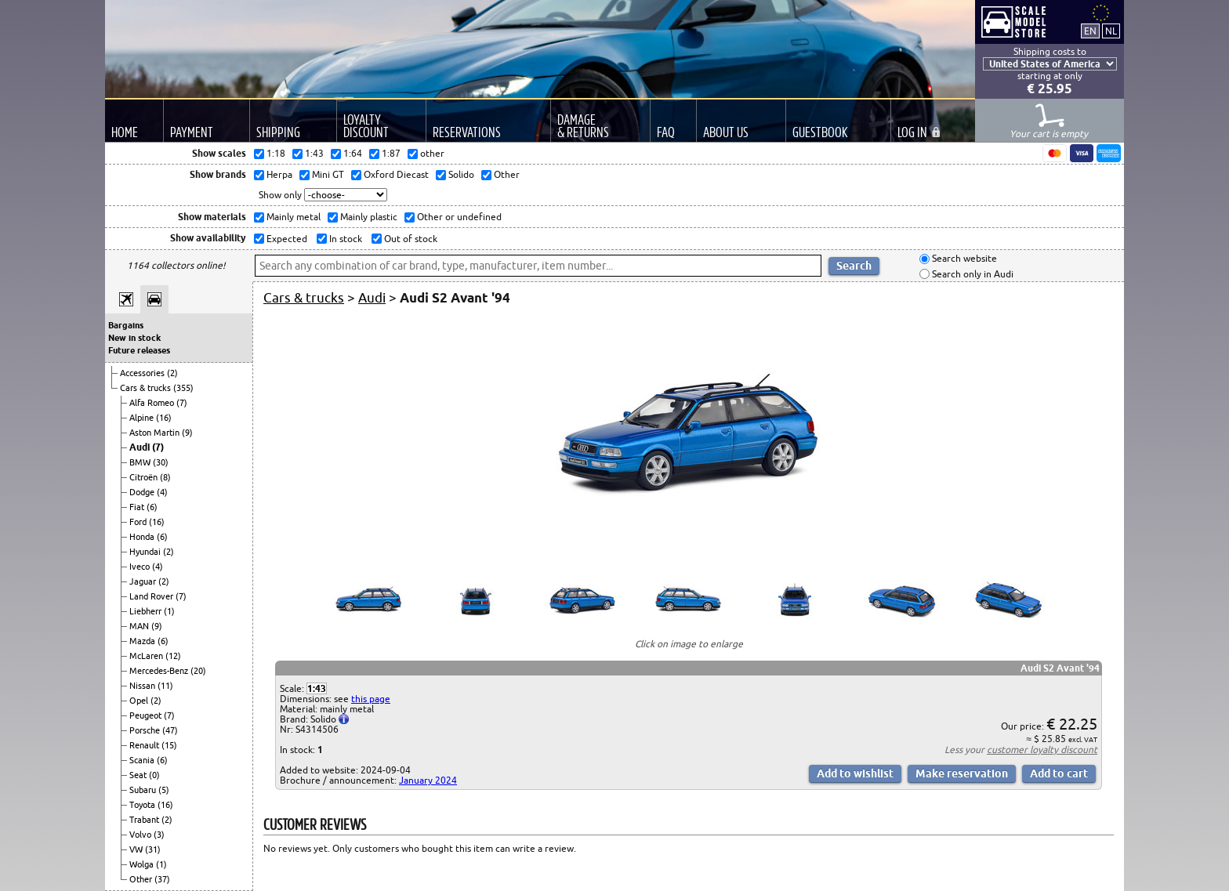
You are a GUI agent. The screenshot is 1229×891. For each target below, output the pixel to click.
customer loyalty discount (1042, 749)
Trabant (145, 819)
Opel (139, 700)
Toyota (143, 805)
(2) (172, 373)
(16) (164, 417)
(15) (169, 745)
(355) (183, 388)
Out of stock (409, 239)
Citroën (144, 477)
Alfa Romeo (152, 402)
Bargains (125, 325)
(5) (163, 790)
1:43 (316, 688)
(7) (181, 402)
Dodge (143, 492)
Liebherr (146, 611)
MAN (140, 626)
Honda (143, 536)
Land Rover (152, 596)
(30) (161, 462)
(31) (153, 849)
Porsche (145, 730)
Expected (285, 239)
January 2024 (428, 780)
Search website (963, 259)
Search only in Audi (971, 274)
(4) (162, 492)
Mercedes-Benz (159, 670)
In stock (344, 239)
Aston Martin (155, 432)
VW (137, 849)
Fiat (138, 507)
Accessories (143, 373)
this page (370, 699)
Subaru (143, 790)
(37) (162, 879)
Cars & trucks (146, 388)
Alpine (142, 417)
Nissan (143, 685)
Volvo (141, 834)
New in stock (134, 337)
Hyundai (146, 551)
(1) (169, 611)
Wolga (142, 864)
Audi (140, 447)
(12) (173, 656)
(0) (154, 775)
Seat (139, 775)
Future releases (139, 350)
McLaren (147, 656)
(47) (170, 730)
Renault (145, 745)
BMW (141, 462)
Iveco (140, 566)
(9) (187, 432)
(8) (165, 477)
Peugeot (146, 715)
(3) (159, 834)
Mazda (143, 641)
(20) (198, 670)
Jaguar (143, 581)
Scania (143, 760)
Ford (139, 522)
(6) (152, 507)
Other (141, 879)
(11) (165, 685)
